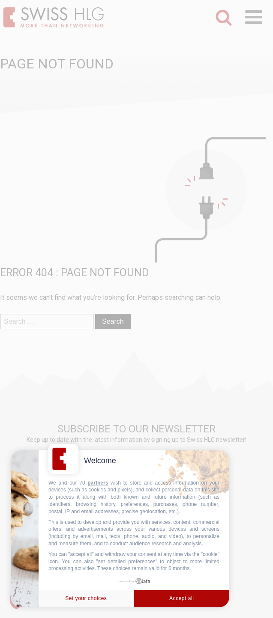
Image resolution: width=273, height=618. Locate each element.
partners (97, 483)
